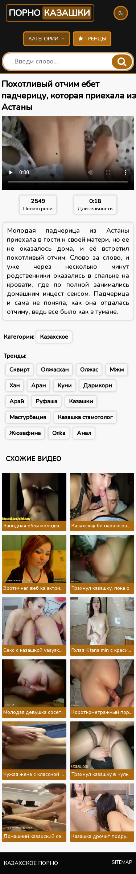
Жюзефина (25, 433)
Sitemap (122, 862)
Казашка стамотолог (85, 417)
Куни (64, 386)
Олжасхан (55, 370)
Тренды (92, 38)
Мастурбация (27, 417)
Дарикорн (97, 386)
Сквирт (19, 370)
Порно (50, 12)
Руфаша (46, 401)
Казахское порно (31, 863)
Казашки (81, 401)
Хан (14, 386)
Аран (38, 386)
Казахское (54, 337)
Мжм (117, 370)
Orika (58, 433)
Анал (84, 433)
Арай (16, 401)
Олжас (89, 370)
